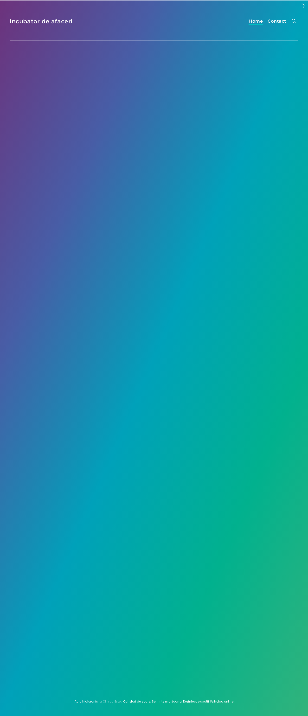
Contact (277, 21)
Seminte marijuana (167, 701)
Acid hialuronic (86, 701)
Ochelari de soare (136, 701)
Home (256, 21)
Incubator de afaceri (41, 21)
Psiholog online (222, 701)
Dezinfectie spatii (196, 701)
